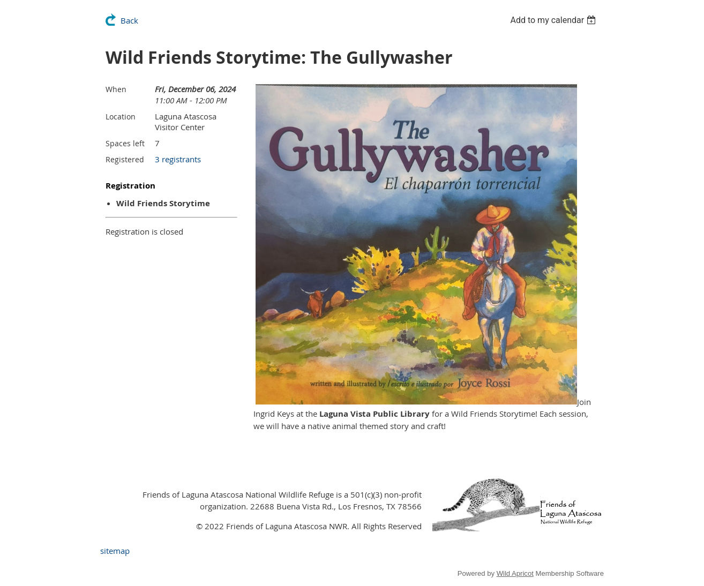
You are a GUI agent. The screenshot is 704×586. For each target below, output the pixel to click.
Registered (125, 159)
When (116, 89)
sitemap (115, 550)
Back (129, 20)
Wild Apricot (515, 573)
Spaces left (125, 143)
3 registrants (178, 159)
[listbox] (554, 20)
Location (121, 116)
